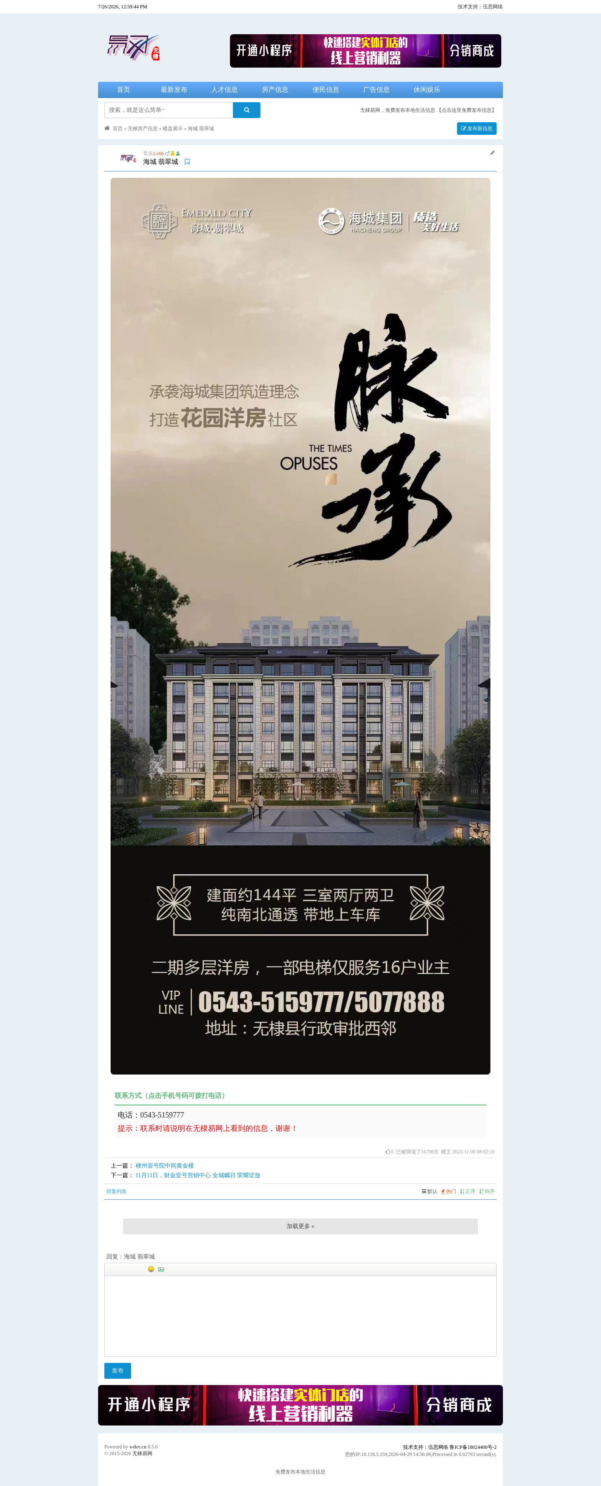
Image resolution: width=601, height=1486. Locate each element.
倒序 (487, 1191)
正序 (467, 1191)
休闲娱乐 (427, 89)
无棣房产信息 (143, 128)
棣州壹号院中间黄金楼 (165, 1166)
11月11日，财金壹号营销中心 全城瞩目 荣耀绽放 (198, 1175)
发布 (118, 1370)
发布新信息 (476, 128)
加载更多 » (301, 1226)
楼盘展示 (173, 128)
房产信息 (275, 89)
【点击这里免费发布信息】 (467, 110)
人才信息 (224, 89)
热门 (448, 1191)
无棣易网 (142, 1453)
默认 (429, 1191)
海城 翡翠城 (201, 128)
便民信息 (326, 89)
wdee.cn (137, 1447)
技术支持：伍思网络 (480, 7)
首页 (123, 89)
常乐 (148, 153)
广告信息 (376, 89)
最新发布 (174, 89)
